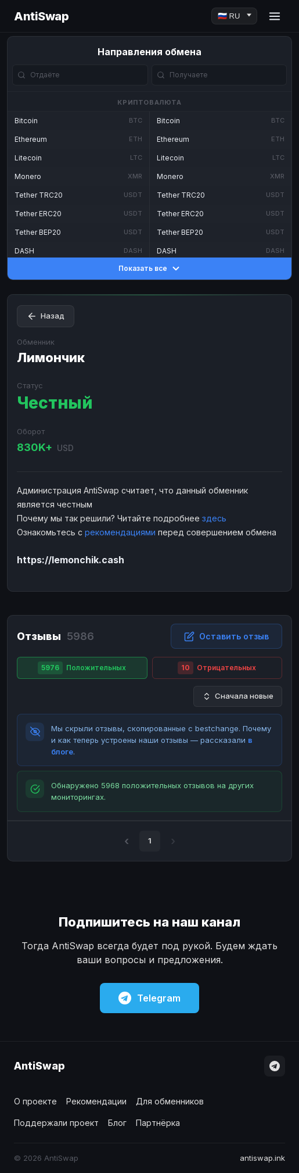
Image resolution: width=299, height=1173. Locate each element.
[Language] (234, 16)
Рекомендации (96, 1101)
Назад (45, 316)
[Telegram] (274, 1066)
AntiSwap (41, 16)
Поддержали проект (56, 1123)
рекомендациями (120, 532)
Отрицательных (217, 667)
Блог (117, 1123)
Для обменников (170, 1101)
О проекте (35, 1101)
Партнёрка (158, 1123)
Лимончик (51, 357)
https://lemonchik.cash (70, 560)
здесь (214, 518)
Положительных (82, 667)
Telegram (149, 998)
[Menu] (274, 16)
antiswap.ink (262, 1158)
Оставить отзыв (226, 636)
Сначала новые (237, 696)
